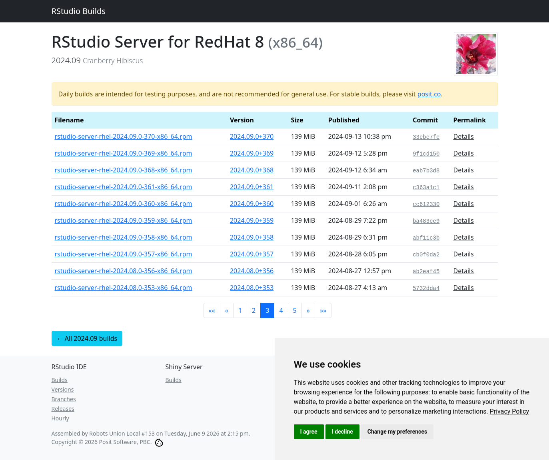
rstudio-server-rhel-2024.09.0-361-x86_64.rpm (123, 186)
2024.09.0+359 (252, 220)
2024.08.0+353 (252, 287)
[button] (212, 310)
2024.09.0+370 (252, 136)
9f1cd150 (426, 154)
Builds (60, 380)
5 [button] (295, 310)
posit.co (429, 94)
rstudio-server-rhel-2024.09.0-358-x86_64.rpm (123, 237)
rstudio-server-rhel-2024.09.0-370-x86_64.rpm (123, 136)
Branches (64, 399)
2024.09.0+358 (252, 237)
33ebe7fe (426, 137)
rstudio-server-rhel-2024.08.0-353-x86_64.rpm (123, 287)
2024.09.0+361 (252, 186)
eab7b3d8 (426, 171)
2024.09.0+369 (252, 153)
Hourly (60, 418)
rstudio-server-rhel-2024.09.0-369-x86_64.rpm (123, 153)
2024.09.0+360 (252, 203)
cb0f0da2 (426, 255)
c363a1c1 (426, 187)
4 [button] (281, 310)
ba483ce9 (426, 221)
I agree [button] (308, 431)
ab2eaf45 (426, 271)
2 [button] (254, 310)
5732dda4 (426, 288)
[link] (509, 411)
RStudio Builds (79, 11)
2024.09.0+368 (252, 170)
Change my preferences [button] (397, 431)
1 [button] (240, 310)
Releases (63, 408)
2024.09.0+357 (252, 254)
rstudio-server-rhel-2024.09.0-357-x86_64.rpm (123, 254)
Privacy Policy (509, 411)
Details (463, 136)
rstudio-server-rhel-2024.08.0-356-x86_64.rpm (123, 270)
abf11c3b (426, 238)
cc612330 (426, 204)
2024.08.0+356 (252, 270)
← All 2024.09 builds (87, 338)
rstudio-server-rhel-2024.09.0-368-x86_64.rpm (123, 170)
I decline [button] (342, 431)
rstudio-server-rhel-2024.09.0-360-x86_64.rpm (123, 203)
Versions (63, 389)
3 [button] (267, 310)
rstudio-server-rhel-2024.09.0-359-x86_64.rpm (123, 220)
